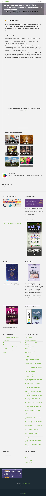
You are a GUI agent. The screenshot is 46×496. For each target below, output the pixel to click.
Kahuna (22, 483)
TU (25, 110)
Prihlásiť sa (27, 455)
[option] (12, 473)
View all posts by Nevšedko (14, 179)
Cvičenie (9, 11)
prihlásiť (26, 186)
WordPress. (27, 483)
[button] (4, 473)
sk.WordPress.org (28, 462)
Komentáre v (28, 460)
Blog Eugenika (6, 1)
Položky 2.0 (28, 457)
